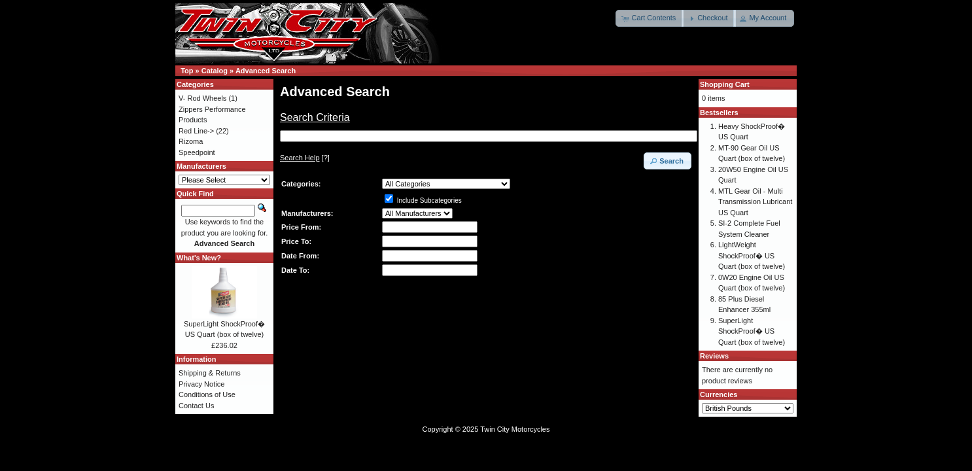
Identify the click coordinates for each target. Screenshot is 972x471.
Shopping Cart (725, 84)
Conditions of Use (207, 394)
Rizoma (191, 141)
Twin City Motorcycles (514, 429)
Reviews (714, 356)
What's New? (199, 258)
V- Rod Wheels (202, 98)
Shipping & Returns (210, 373)
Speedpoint (197, 152)
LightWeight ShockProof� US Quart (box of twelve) (751, 255)
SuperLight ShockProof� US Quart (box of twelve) (751, 331)
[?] (305, 158)
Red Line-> (196, 131)
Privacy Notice (201, 384)
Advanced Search (265, 71)
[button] (650, 18)
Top (187, 71)
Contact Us (196, 406)
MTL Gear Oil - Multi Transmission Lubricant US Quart (755, 202)
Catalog (214, 71)
